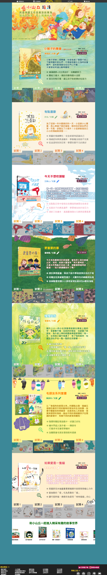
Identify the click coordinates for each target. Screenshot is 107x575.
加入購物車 (82, 53)
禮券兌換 (31, 569)
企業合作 (45, 573)
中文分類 (59, 569)
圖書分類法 (4, 571)
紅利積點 (45, 569)
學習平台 (3, 573)
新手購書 (45, 571)
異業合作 (59, 573)
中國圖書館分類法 (20, 571)
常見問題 (31, 571)
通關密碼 (59, 571)
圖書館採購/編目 (20, 573)
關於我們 (3, 569)
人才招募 (17, 569)
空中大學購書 (33, 573)
